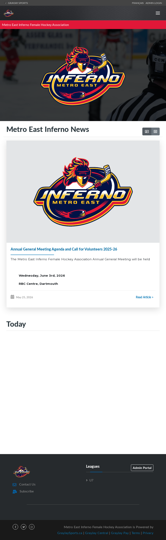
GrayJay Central (96, 533)
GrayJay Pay (120, 533)
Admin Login (154, 2)
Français (138, 2)
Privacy (148, 533)
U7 (91, 480)
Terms (136, 533)
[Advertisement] (83, 369)
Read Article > (144, 297)
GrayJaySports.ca (69, 533)
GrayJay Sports (16, 2)
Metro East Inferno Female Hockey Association (35, 24)
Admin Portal (142, 467)
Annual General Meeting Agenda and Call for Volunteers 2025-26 (64, 249)
